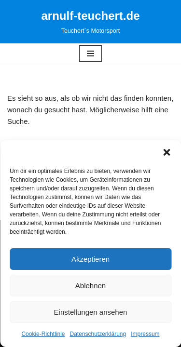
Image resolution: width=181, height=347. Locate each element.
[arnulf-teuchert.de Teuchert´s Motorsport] (90, 22)
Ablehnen (90, 285)
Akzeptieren (90, 259)
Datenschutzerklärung (98, 334)
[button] (166, 152)
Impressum (145, 334)
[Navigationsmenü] (90, 53)
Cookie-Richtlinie (43, 334)
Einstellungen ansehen (90, 312)
